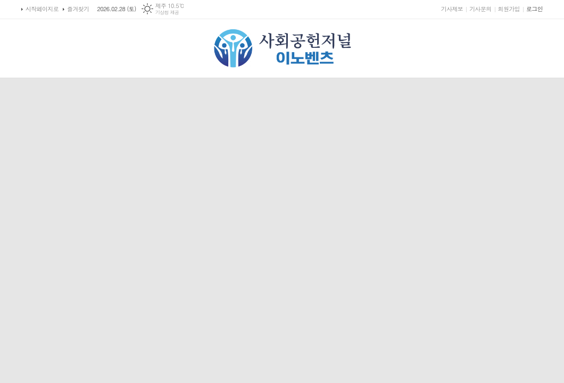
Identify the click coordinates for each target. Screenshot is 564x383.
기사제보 (452, 9)
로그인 (534, 9)
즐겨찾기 (78, 9)
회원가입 (509, 9)
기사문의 (480, 9)
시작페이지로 (42, 9)
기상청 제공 (167, 12)
